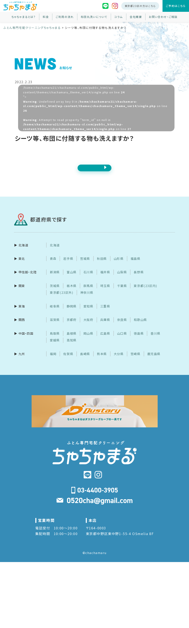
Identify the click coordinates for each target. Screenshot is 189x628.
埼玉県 (105, 290)
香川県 (155, 338)
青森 (53, 263)
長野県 (139, 277)
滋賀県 (55, 324)
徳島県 (139, 338)
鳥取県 (55, 338)
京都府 (72, 324)
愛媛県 (55, 345)
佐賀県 (68, 358)
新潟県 (55, 277)
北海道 (55, 250)
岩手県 (68, 263)
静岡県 (72, 311)
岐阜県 (55, 311)
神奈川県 (86, 297)
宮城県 (85, 263)
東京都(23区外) (61, 297)
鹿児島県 (153, 358)
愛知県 (88, 311)
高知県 (72, 345)
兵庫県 (105, 324)
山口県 (122, 338)
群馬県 (88, 290)
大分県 (119, 358)
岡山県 (88, 338)
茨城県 (55, 290)
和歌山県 (140, 324)
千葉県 (122, 290)
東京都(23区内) (145, 290)
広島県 (105, 338)
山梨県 (122, 277)
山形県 (119, 263)
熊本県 (102, 358)
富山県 (72, 277)
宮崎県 (135, 358)
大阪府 (88, 324)
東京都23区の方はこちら (140, 6)
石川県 (88, 277)
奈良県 (122, 324)
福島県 (135, 263)
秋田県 (102, 263)
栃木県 (72, 290)
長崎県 (85, 358)
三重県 (105, 311)
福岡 (53, 358)
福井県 (105, 277)
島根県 (72, 338)
